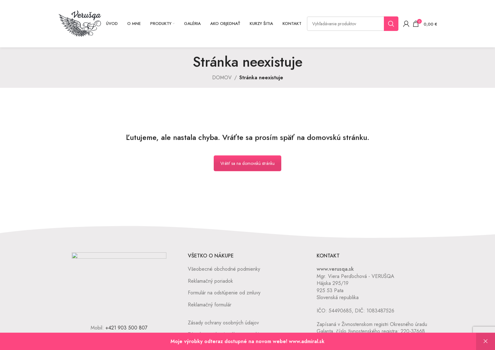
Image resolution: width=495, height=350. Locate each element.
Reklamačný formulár (209, 304)
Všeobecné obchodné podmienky (224, 269)
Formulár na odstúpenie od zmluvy (224, 292)
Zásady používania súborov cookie (225, 334)
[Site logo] (80, 23)
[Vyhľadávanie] (352, 23)
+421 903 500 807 (126, 327)
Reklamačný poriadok (210, 281)
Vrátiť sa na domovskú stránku (247, 163)
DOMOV (222, 77)
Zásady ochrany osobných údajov (223, 322)
